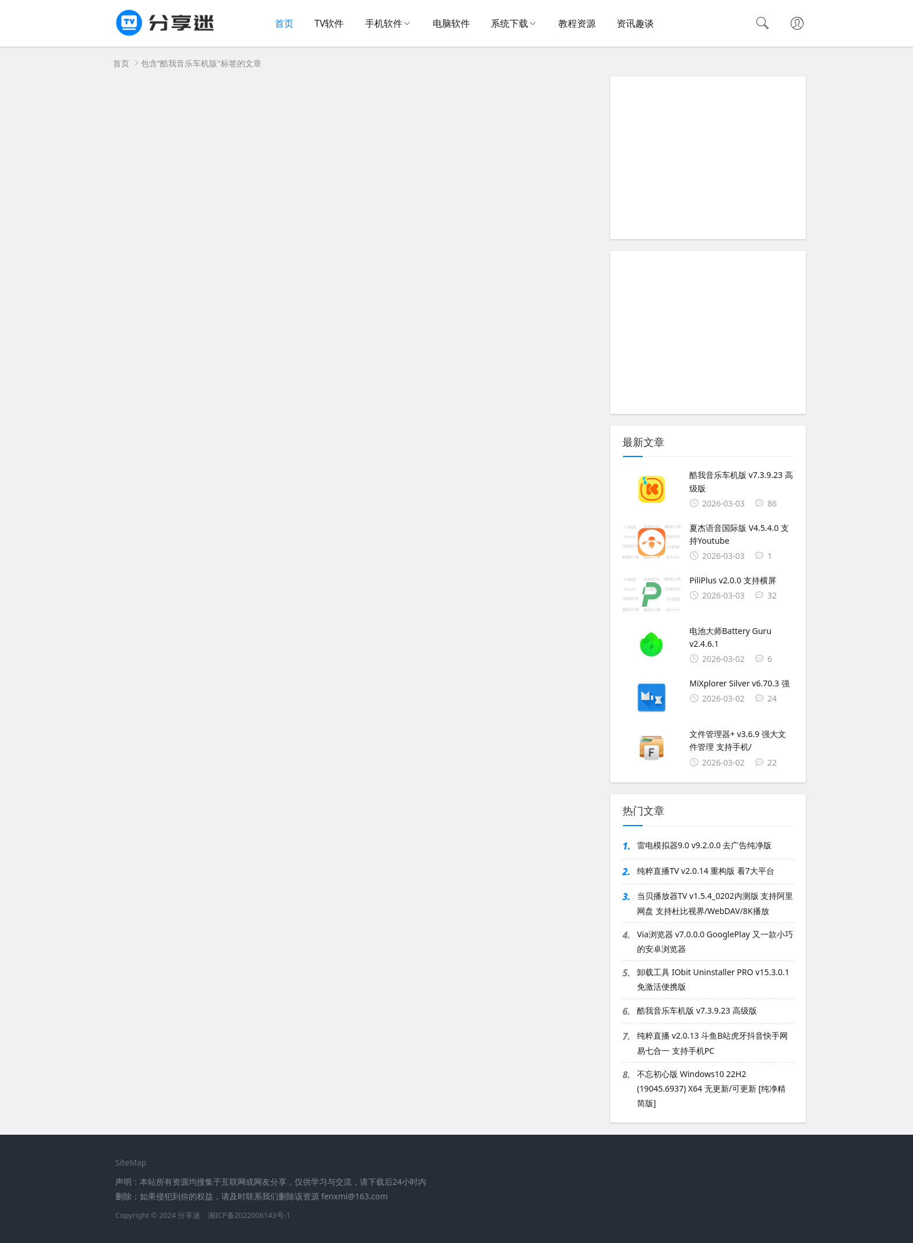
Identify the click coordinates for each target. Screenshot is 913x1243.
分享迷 (189, 1215)
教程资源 (577, 23)
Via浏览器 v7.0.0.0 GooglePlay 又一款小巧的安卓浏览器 (715, 941)
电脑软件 (451, 23)
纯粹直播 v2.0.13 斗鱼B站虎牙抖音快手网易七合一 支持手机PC (712, 1043)
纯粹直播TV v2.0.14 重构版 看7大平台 (705, 870)
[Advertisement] (708, 157)
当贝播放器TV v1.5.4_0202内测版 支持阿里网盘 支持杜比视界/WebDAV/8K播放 (715, 903)
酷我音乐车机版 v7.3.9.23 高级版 (697, 1010)
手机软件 (383, 23)
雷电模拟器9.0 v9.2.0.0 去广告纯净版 (704, 845)
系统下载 (509, 23)
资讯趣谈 (635, 23)
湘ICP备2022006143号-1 (249, 1215)
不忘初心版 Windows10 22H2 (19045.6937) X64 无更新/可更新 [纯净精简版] (711, 1088)
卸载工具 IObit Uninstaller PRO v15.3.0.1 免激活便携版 (713, 979)
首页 (284, 23)
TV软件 (329, 23)
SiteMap (130, 1162)
